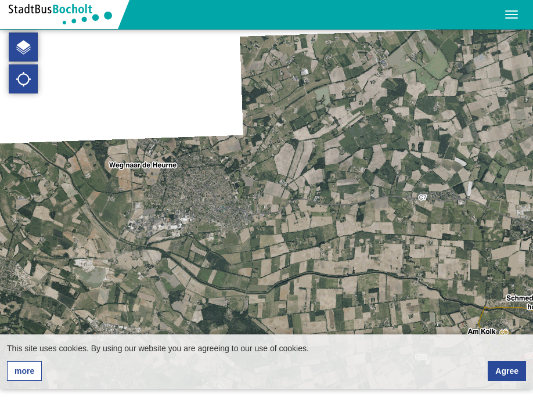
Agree (506, 371)
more (24, 371)
